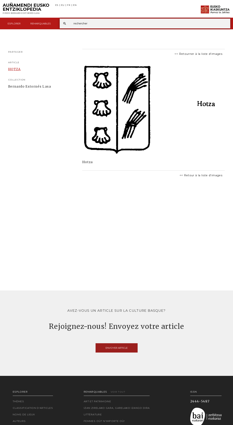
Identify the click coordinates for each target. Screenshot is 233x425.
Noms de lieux (24, 414)
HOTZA (14, 69)
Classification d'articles (33, 407)
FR (68, 5)
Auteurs (19, 421)
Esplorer (14, 23)
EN (75, 5)
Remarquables (40, 23)
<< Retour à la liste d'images (201, 175)
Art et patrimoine (97, 401)
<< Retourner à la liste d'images (198, 54)
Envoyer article (117, 347)
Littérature (93, 414)
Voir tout (118, 391)
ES (56, 5)
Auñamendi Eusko (26, 9)
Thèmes (18, 401)
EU (63, 5)
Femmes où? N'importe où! (104, 421)
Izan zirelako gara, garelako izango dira (117, 407)
